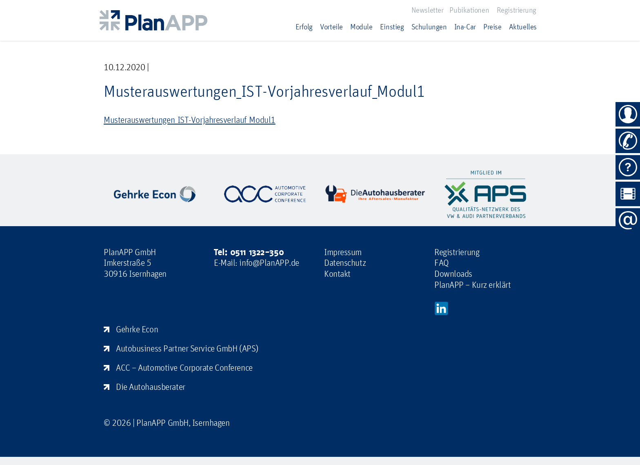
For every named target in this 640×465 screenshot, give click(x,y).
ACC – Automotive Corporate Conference (184, 367)
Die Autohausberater (150, 386)
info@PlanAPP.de (269, 262)
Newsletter (427, 9)
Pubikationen (469, 9)
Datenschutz (345, 262)
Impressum (343, 252)
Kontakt (337, 273)
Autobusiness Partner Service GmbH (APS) (187, 348)
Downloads (453, 273)
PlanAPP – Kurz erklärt (472, 284)
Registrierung (516, 9)
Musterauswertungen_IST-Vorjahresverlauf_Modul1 (190, 119)
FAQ (441, 262)
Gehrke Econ (137, 329)
